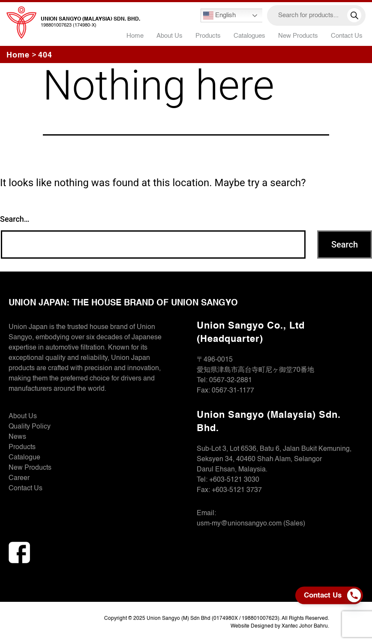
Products (22, 447)
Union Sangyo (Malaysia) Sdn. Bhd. (90, 19)
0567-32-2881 (230, 380)
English (219, 15)
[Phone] (356, 595)
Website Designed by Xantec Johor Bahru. (280, 626)
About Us (169, 36)
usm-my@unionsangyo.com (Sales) (251, 523)
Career (19, 478)
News (17, 437)
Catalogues (249, 36)
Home (135, 36)
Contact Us (347, 36)
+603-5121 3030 (234, 480)
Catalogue (24, 457)
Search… (15, 218)
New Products (298, 36)
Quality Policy (30, 426)
